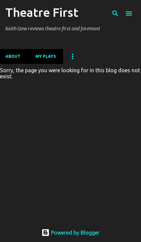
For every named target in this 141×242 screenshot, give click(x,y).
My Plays (45, 56)
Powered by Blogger (70, 233)
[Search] (115, 13)
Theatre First (41, 12)
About (13, 56)
